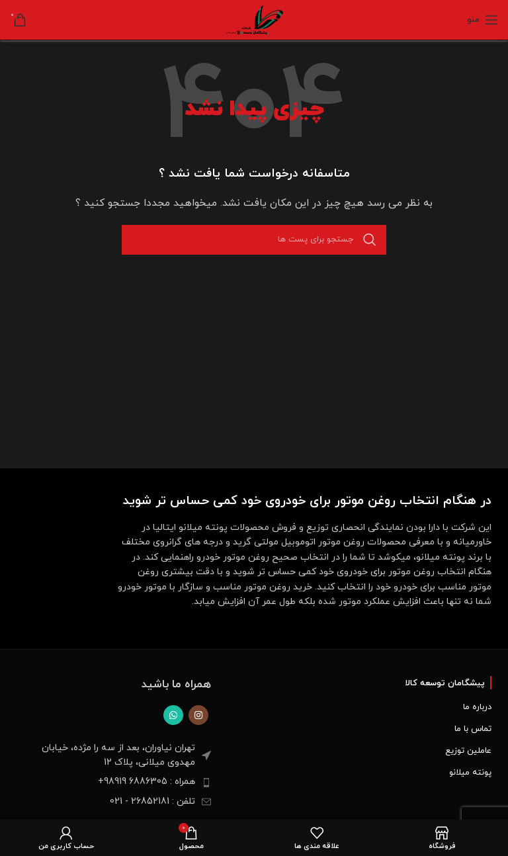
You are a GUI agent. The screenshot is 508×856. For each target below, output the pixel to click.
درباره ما (477, 707)
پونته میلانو (470, 773)
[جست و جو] (254, 240)
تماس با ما (472, 729)
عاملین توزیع (468, 751)
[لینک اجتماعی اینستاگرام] (198, 715)
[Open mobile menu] (482, 20)
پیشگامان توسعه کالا (445, 683)
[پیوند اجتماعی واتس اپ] (173, 715)
